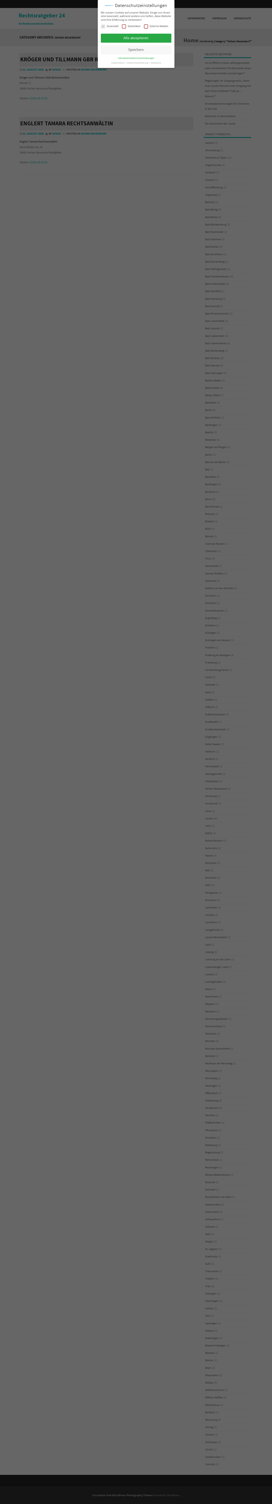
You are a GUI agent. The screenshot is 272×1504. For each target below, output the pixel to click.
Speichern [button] (136, 49)
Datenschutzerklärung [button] (138, 63)
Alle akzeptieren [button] (136, 38)
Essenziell (110, 26)
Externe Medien (156, 26)
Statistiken (131, 26)
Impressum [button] (156, 63)
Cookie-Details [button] (118, 63)
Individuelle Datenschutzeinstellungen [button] (136, 58)
